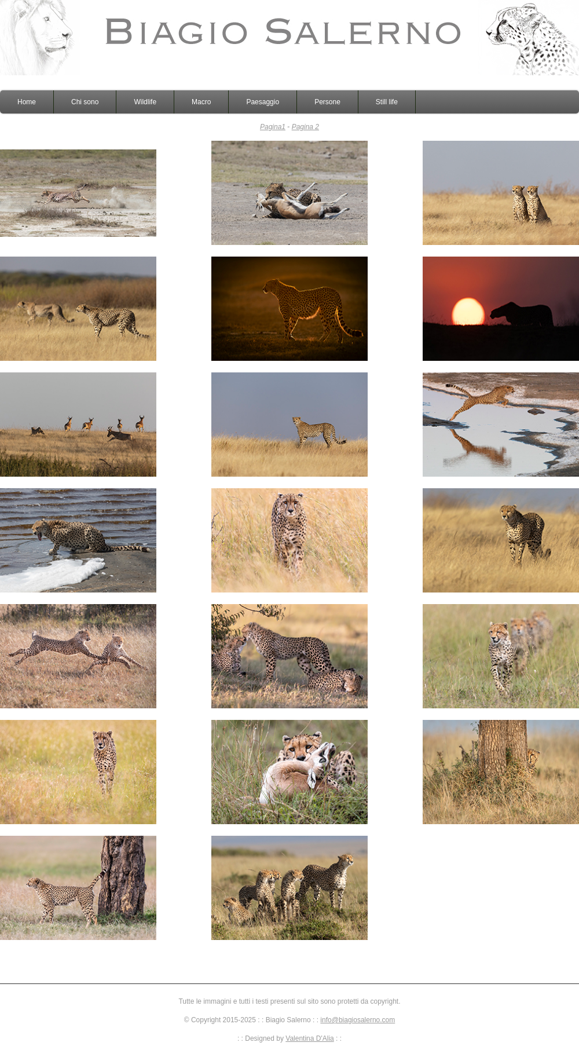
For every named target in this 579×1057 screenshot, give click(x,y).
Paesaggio (262, 102)
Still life (387, 102)
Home (26, 102)
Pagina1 (272, 127)
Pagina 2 (305, 127)
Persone (327, 102)
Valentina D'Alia (309, 1038)
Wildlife (145, 102)
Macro (201, 102)
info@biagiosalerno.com (357, 1020)
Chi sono (84, 102)
